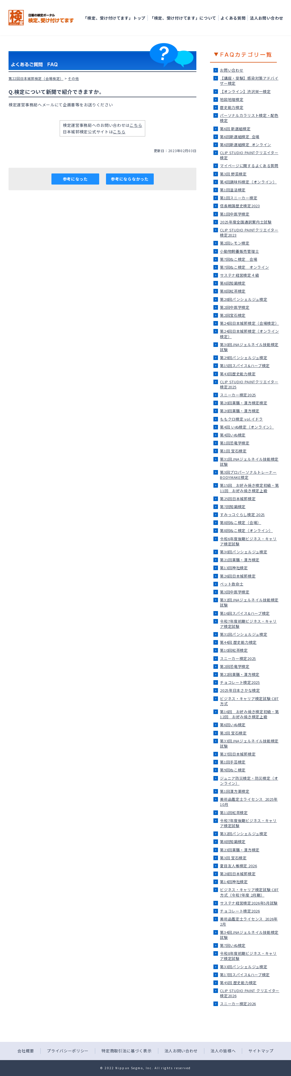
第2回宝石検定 (233, 315)
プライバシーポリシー (68, 1051)
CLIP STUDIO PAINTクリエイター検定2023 (249, 232)
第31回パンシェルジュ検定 (243, 634)
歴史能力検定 (231, 107)
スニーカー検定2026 (238, 1003)
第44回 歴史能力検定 (238, 642)
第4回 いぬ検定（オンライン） (247, 427)
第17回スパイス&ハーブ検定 (245, 974)
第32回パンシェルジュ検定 (243, 833)
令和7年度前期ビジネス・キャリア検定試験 (248, 623)
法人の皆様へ (223, 1051)
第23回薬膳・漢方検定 (239, 849)
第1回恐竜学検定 (235, 443)
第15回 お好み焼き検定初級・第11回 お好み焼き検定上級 (249, 488)
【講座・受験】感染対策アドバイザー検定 (249, 80)
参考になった (75, 179)
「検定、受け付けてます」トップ (114, 18)
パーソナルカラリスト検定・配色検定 (249, 118)
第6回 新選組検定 (235, 128)
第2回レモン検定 (235, 243)
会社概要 (25, 1051)
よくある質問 (233, 18)
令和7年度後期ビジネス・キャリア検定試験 (248, 823)
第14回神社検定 (234, 881)
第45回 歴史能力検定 (238, 982)
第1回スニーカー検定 (238, 197)
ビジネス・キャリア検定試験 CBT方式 (249, 701)
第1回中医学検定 (235, 214)
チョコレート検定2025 (240, 682)
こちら (136, 125)
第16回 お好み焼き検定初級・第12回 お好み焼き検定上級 (249, 714)
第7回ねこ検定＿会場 (238, 259)
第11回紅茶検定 (234, 812)
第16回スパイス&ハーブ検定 (245, 613)
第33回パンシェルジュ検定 (243, 966)
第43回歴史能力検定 (237, 373)
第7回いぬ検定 (233, 945)
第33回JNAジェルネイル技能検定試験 (249, 743)
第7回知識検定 (233, 506)
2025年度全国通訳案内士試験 (246, 222)
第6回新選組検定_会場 (239, 136)
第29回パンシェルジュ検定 (243, 357)
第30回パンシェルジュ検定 (243, 551)
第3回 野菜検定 (233, 174)
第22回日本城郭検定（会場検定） (36, 78)
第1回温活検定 (233, 190)
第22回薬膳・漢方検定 (239, 674)
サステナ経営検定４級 (239, 275)
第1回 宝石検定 (233, 451)
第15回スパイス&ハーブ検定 (245, 365)
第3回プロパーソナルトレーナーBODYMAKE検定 (248, 474)
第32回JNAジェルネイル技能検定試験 (249, 602)
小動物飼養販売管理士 (239, 251)
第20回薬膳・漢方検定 (239, 410)
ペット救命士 (231, 584)
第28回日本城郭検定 (237, 873)
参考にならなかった (129, 179)
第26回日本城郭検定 (237, 576)
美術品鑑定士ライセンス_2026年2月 (249, 921)
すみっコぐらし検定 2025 (242, 514)
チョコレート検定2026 (240, 911)
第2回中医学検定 (235, 307)
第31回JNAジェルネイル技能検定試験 (249, 461)
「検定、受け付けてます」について (183, 18)
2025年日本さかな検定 (240, 690)
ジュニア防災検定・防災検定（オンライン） (249, 780)
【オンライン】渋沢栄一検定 (245, 91)
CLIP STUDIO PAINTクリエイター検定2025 (249, 384)
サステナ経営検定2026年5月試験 (249, 903)
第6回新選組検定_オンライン (245, 144)
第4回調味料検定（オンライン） (248, 182)
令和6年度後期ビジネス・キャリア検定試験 (248, 541)
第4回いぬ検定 (233, 435)
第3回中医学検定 (235, 592)
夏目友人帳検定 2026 (238, 865)
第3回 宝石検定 (233, 857)
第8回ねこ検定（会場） (240, 522)
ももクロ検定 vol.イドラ (241, 419)
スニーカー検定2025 (238, 395)
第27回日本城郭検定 (237, 754)
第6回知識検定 (233, 283)
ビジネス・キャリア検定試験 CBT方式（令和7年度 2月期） (249, 892)
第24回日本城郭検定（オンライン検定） (249, 333)
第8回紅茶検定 (233, 291)
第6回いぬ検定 (233, 724)
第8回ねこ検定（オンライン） (246, 530)
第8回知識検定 (233, 841)
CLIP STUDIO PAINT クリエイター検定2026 (249, 993)
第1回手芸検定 (233, 762)
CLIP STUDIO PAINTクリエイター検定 (249, 155)
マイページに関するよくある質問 (249, 165)
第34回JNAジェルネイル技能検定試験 (249, 935)
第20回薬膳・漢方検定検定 (243, 402)
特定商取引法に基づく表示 (126, 1051)
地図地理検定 (231, 99)
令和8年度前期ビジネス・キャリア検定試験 (248, 956)
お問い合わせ (231, 70)
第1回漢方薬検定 (235, 791)
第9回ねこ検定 (233, 770)
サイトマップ (260, 1051)
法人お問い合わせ (266, 18)
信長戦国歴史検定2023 (240, 205)
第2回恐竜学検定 (235, 666)
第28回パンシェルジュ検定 (243, 299)
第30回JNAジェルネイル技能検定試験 (249, 347)
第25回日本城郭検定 (237, 498)
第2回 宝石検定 (233, 733)
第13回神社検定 (234, 567)
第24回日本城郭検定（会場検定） (249, 323)
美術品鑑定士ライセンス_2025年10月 (249, 801)
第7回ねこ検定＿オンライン (244, 267)
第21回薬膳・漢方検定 (239, 559)
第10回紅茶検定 (234, 650)
